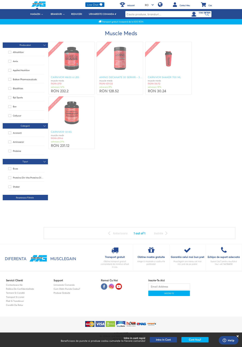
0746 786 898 (204, 13)
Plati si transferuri (15, 301)
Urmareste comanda (64, 285)
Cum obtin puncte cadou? (67, 289)
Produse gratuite (62, 292)
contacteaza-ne (14, 285)
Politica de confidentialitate (20, 289)
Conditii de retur (14, 305)
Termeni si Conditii (15, 292)
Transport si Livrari (15, 297)
